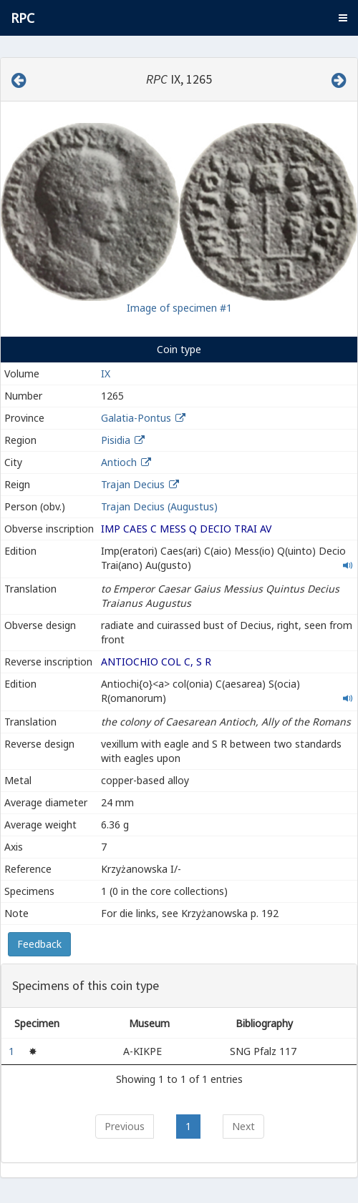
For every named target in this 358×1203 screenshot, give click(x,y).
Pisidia (115, 440)
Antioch (119, 462)
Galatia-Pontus (136, 418)
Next (243, 1126)
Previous (125, 1126)
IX (105, 373)
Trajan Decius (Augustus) (159, 506)
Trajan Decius (133, 484)
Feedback (39, 944)
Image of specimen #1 (179, 308)
